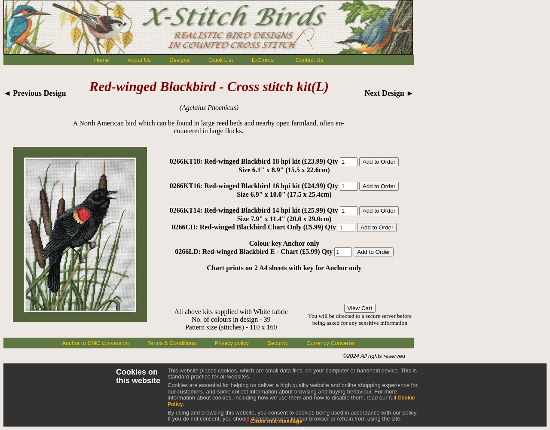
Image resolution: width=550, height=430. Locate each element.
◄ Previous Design (34, 93)
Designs (179, 60)
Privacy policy (232, 343)
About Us (139, 60)
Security (278, 343)
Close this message (273, 421)
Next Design (389, 93)
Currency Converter (330, 343)
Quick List (220, 60)
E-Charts (263, 60)
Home (101, 60)
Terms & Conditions (171, 343)
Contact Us (309, 60)
